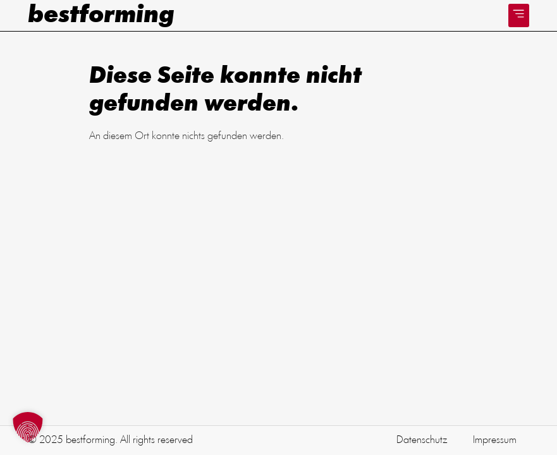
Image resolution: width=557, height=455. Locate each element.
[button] (518, 15)
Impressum (495, 440)
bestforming (101, 15)
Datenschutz (422, 440)
